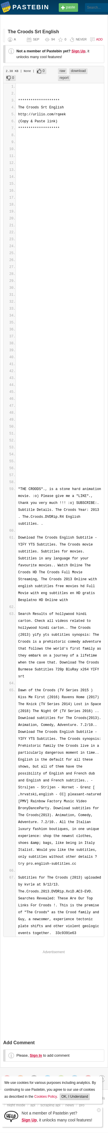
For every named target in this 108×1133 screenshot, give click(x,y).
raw (62, 71)
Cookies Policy (45, 1097)
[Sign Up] (11, 1116)
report (64, 78)
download (78, 71)
